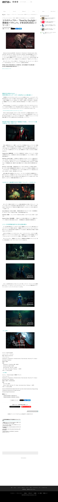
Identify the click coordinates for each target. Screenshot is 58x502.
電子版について (45, 492)
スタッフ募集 (40, 492)
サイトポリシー (13, 492)
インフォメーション (44, 486)
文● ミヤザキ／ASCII (5, 28)
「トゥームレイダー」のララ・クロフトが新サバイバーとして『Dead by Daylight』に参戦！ (11, 425)
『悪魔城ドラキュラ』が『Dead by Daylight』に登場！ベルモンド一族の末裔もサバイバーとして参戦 (11, 423)
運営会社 (25, 492)
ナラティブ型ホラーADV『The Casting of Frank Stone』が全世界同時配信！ (11, 429)
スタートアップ (53, 11)
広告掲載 (35, 492)
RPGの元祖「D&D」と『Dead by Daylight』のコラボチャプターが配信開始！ (11, 427)
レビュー (5, 11)
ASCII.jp (24, 488)
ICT (39, 486)
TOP (11, 486)
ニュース (14, 11)
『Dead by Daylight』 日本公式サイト (10, 395)
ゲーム (34, 11)
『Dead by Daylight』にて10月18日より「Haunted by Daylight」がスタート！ (10, 431)
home (3, 14)
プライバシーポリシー (19, 492)
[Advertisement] (29, 6)
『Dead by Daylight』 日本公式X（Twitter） (11, 397)
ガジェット (24, 11)
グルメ (43, 11)
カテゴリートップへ (32, 411)
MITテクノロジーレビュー (31, 488)
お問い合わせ (30, 492)
